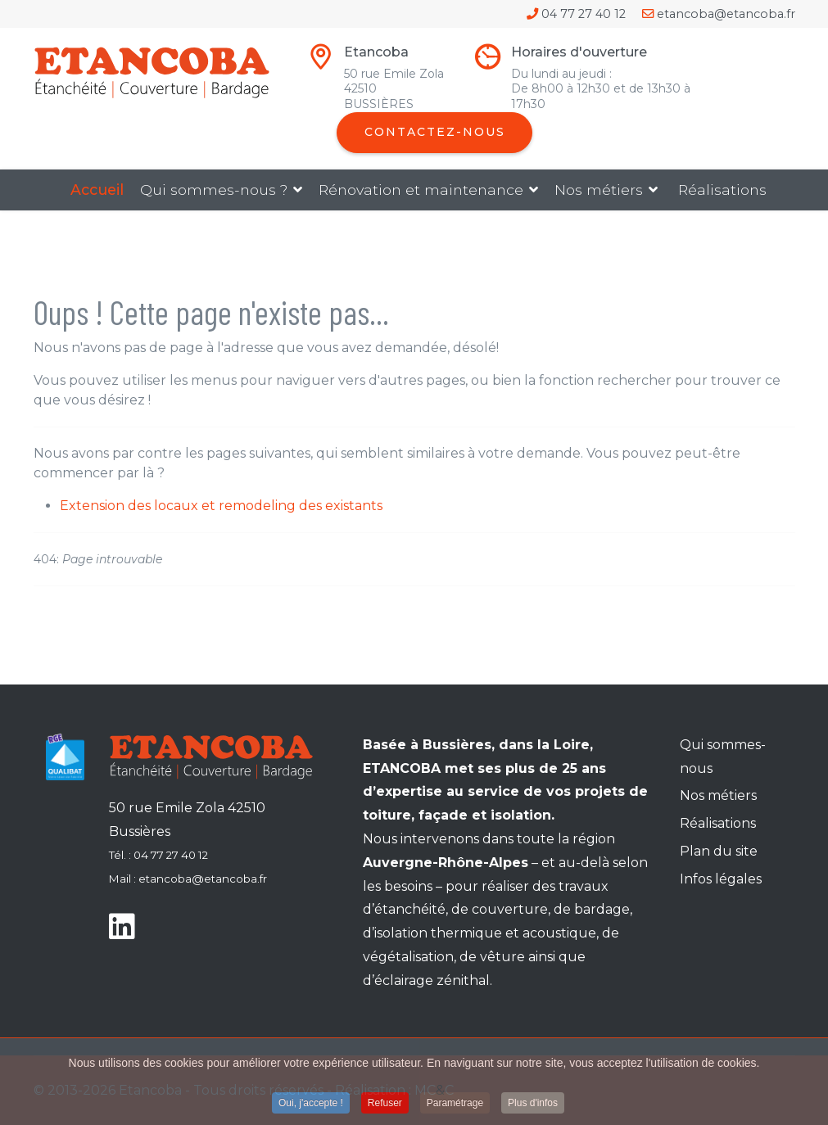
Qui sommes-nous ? (213, 189)
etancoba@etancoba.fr (726, 14)
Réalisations (722, 189)
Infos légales (721, 879)
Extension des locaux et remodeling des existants (221, 505)
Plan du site (719, 851)
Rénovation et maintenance (421, 189)
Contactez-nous (434, 131)
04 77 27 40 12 (583, 14)
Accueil (97, 189)
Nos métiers (598, 189)
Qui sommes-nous (723, 756)
